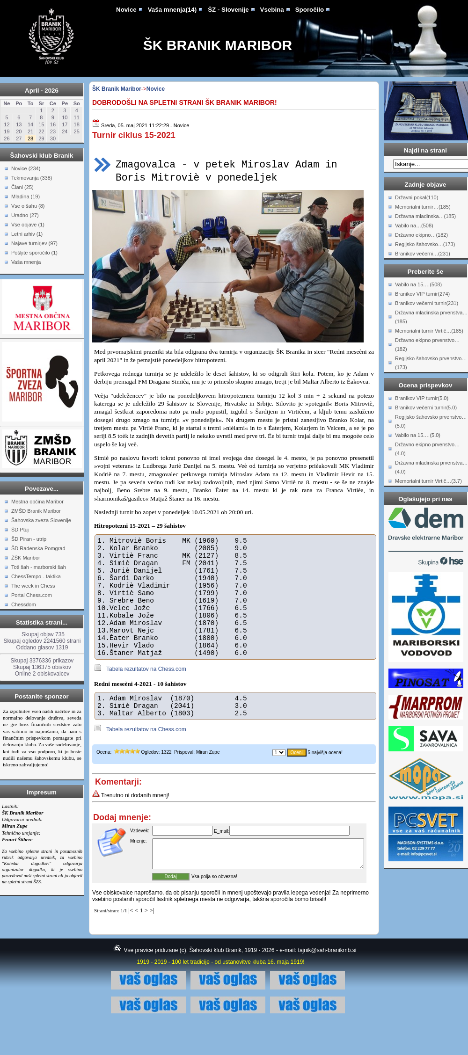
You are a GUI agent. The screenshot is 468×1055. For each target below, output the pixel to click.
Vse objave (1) (27, 224)
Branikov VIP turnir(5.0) (421, 398)
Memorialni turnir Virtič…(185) (429, 331)
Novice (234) (25, 168)
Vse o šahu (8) (28, 206)
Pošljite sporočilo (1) (34, 252)
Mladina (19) (25, 196)
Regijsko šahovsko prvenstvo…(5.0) (431, 421)
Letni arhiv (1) (27, 234)
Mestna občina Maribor (37, 501)
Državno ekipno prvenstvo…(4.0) (427, 449)
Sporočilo (309, 10)
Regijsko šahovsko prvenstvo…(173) (431, 363)
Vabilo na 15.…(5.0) (417, 435)
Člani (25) (22, 187)
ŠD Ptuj (20, 529)
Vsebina (272, 10)
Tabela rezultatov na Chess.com (146, 691)
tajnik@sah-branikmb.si (327, 982)
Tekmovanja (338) (31, 178)
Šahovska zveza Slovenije (41, 520)
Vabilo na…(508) (414, 225)
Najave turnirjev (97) (34, 243)
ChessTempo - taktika (36, 576)
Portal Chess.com (31, 595)
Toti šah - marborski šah (38, 567)
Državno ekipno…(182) (421, 235)
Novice (126, 10)
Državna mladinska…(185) (425, 216)
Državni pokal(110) (416, 197)
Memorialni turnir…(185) (423, 207)
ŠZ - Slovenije (228, 10)
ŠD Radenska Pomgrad (38, 548)
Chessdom (23, 604)
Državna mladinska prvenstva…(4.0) (431, 467)
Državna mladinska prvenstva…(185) (431, 317)
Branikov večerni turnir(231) (426, 303)
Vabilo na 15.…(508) (418, 284)
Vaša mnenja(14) (172, 10)
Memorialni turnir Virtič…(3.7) (428, 481)
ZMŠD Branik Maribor (36, 511)
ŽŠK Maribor (25, 557)
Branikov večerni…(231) (422, 253)
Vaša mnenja (26, 262)
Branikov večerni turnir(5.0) (426, 407)
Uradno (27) (25, 215)
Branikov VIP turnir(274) (422, 294)
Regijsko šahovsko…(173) (425, 244)
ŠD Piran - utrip (28, 539)
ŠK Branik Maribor (217, 45)
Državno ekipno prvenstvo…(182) (427, 344)
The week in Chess (33, 586)
